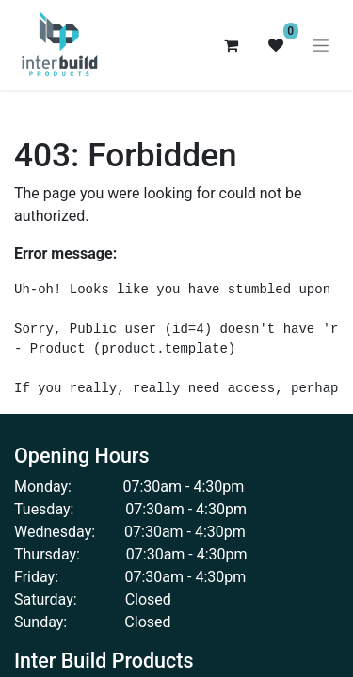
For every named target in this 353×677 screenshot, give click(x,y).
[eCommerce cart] (230, 45)
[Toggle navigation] (320, 45)
